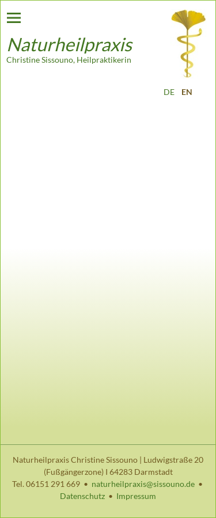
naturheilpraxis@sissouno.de (143, 484)
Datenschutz (82, 496)
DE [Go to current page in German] (169, 92)
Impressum (136, 496)
